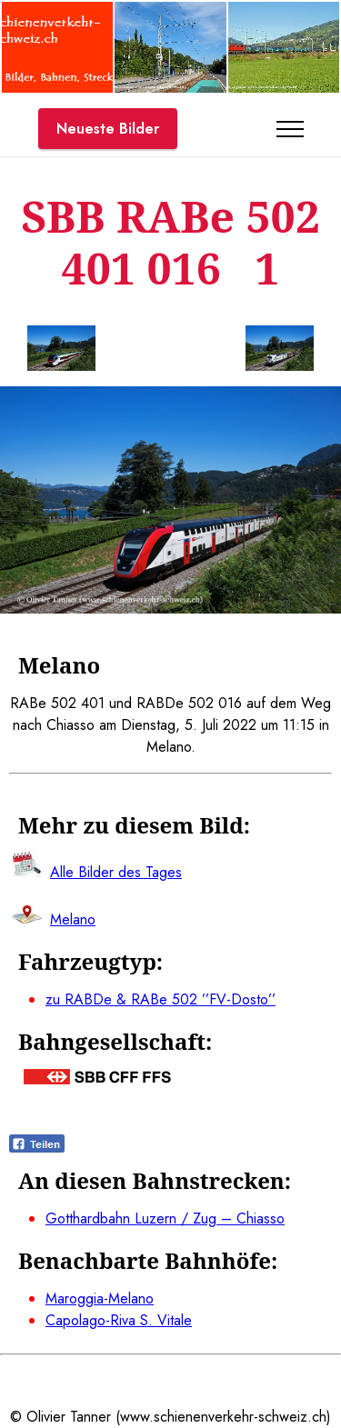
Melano (72, 919)
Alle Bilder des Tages (116, 872)
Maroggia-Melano (99, 1298)
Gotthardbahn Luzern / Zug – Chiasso (165, 1218)
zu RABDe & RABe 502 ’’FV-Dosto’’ (160, 999)
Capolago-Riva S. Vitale (118, 1320)
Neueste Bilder (107, 128)
